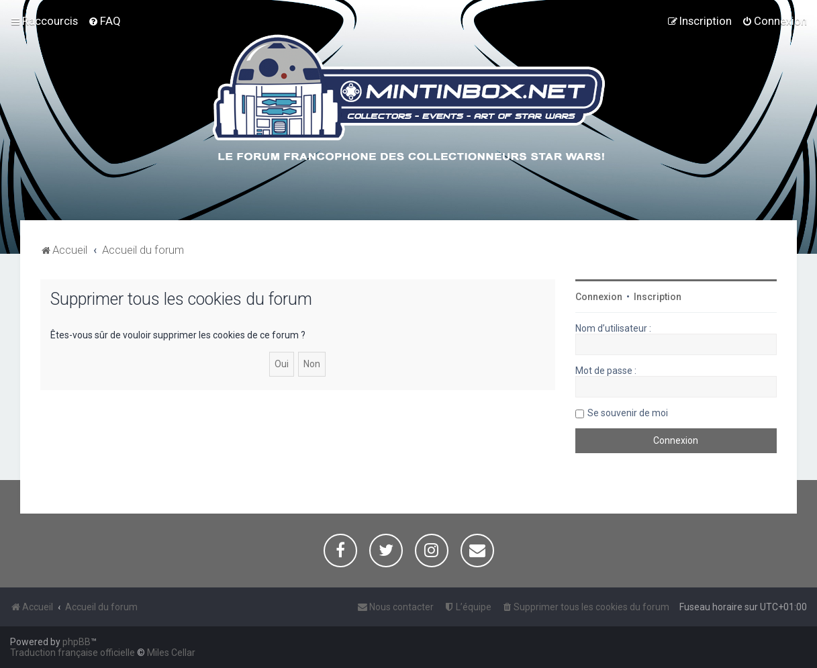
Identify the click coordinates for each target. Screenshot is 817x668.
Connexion (598, 296)
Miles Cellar (171, 652)
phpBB (76, 641)
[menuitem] (104, 20)
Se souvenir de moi (627, 413)
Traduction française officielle (72, 652)
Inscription (657, 296)
